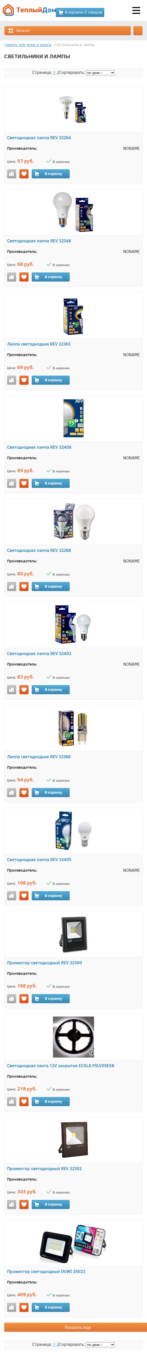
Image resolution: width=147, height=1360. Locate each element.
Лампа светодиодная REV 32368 (38, 756)
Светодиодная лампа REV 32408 (39, 447)
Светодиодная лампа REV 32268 (39, 550)
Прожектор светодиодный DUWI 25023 (46, 1271)
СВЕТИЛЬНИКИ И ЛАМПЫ (75, 45)
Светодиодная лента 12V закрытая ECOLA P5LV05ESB (60, 1065)
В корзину (48, 173)
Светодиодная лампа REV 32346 (39, 240)
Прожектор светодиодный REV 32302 (44, 1168)
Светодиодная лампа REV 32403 (39, 653)
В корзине (80, 12)
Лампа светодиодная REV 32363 (38, 344)
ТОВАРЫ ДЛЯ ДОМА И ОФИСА (27, 45)
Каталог (19, 30)
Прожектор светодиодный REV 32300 (44, 962)
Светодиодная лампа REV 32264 (39, 137)
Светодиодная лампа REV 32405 (39, 859)
